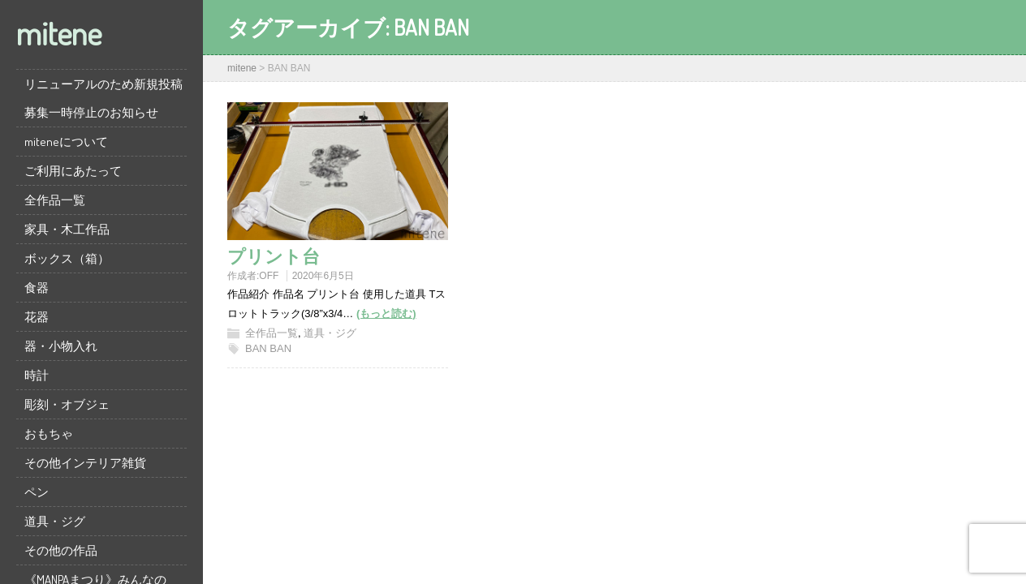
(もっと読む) (386, 313)
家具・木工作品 (67, 229)
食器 (36, 287)
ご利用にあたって (73, 170)
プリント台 (273, 255)
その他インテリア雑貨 (85, 462)
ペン (36, 492)
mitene (58, 32)
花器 (36, 316)
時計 (36, 375)
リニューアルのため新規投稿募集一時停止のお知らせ (103, 98)
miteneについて (66, 141)
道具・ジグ (54, 521)
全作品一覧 (54, 200)
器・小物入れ (60, 346)
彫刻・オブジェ (67, 404)
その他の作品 (60, 550)
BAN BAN (268, 348)
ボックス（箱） (67, 258)
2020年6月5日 (323, 275)
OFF (268, 275)
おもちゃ (48, 433)
